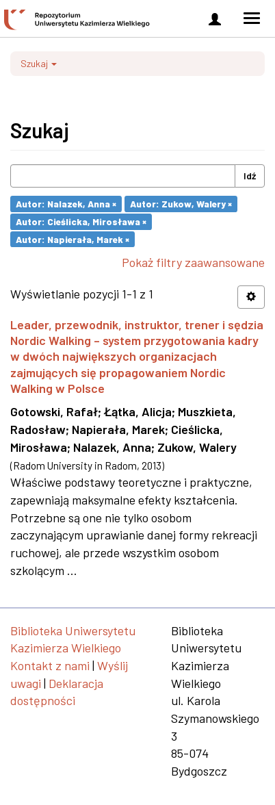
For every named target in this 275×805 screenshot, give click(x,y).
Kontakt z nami (50, 665)
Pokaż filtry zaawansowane (193, 262)
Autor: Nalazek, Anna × (66, 203)
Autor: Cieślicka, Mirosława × (81, 221)
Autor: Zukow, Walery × (181, 203)
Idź (250, 175)
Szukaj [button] (39, 63)
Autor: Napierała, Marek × (72, 238)
